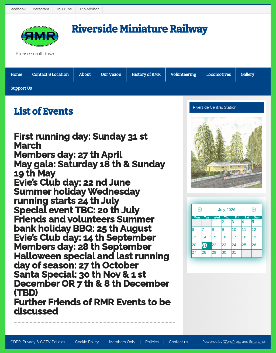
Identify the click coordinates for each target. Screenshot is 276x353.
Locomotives (218, 74)
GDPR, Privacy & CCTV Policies (38, 342)
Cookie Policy (87, 342)
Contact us (178, 342)
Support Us (21, 88)
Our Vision (111, 74)
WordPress (232, 342)
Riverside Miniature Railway (139, 29)
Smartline (257, 342)
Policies (152, 342)
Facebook (17, 9)
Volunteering (183, 74)
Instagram (41, 9)
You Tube (64, 9)
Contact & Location (50, 74)
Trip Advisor (89, 9)
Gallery (247, 74)
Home (16, 74)
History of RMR (146, 74)
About (85, 74)
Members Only (122, 342)
